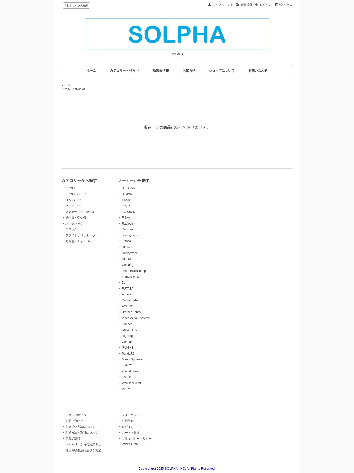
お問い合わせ (257, 70)
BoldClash (128, 194)
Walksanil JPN (131, 383)
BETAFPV (128, 188)
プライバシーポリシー (136, 438)
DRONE (70, 188)
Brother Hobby (131, 312)
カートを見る (131, 432)
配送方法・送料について (81, 432)
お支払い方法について (80, 426)
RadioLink (128, 223)
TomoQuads (130, 235)
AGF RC (127, 306)
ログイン (266, 4)
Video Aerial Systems (136, 318)
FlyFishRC (129, 377)
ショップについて (222, 70)
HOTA (126, 247)
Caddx (126, 200)
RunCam (127, 229)
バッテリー (72, 206)
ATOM (134, 444)
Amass (126, 294)
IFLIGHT (127, 347)
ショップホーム (75, 415)
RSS (125, 444)
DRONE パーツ (75, 194)
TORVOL (128, 241)
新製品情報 (161, 70)
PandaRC (128, 353)
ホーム (91, 70)
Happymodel (130, 253)
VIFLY (126, 389)
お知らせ (189, 70)
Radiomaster (130, 300)
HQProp (80, 88)
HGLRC (127, 259)
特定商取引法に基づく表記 (83, 450)
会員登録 (246, 4)
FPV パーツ (73, 200)
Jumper (127, 324)
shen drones (130, 371)
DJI (124, 282)
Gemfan (127, 341)
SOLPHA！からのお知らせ (83, 444)
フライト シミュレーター (82, 235)
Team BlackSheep (134, 271)
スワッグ (71, 229)
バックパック (74, 223)
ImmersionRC (131, 276)
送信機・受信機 (75, 217)
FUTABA (127, 288)
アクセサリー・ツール (80, 211)
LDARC (127, 365)
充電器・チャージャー (80, 241)
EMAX (126, 206)
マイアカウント (223, 4)
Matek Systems (132, 359)
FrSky (126, 217)
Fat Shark (128, 211)
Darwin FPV (130, 330)
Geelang (127, 265)
